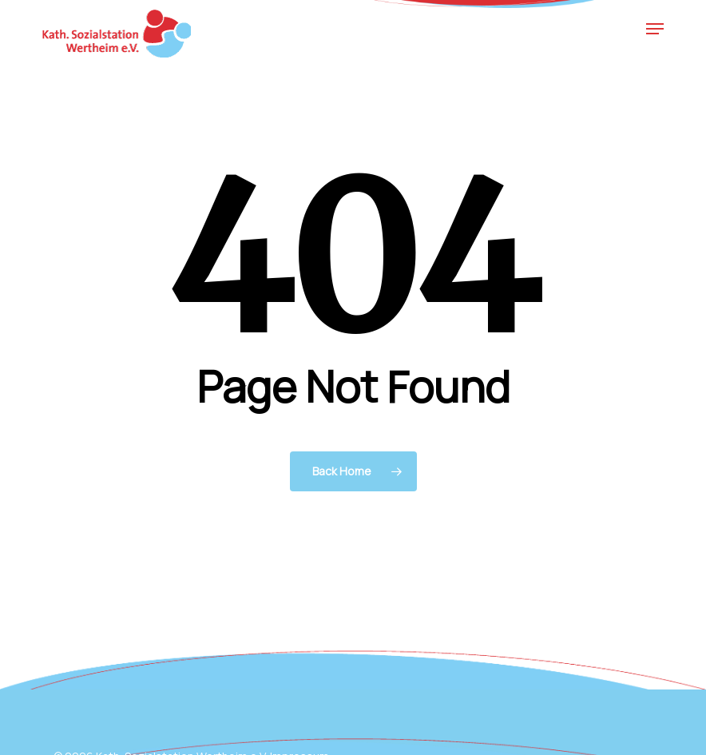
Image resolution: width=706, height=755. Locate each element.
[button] (655, 29)
